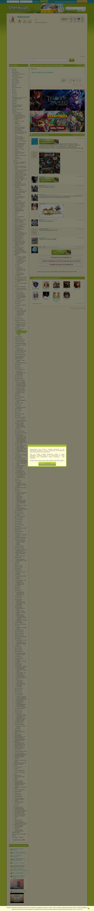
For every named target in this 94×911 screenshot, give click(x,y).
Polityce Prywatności (77, 909)
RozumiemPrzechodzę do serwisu (47, 463)
